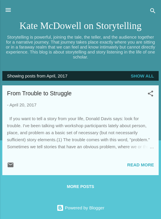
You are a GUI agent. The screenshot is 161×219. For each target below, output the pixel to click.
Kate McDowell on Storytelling (81, 25)
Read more (140, 164)
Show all (142, 75)
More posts (80, 186)
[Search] (152, 12)
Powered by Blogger (80, 207)
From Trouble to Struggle (39, 93)
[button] (150, 94)
